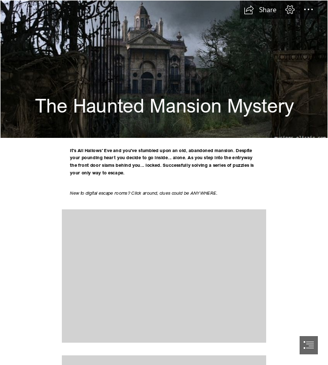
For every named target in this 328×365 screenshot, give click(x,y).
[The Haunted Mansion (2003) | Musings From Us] (164, 69)
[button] (260, 10)
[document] (164, 182)
